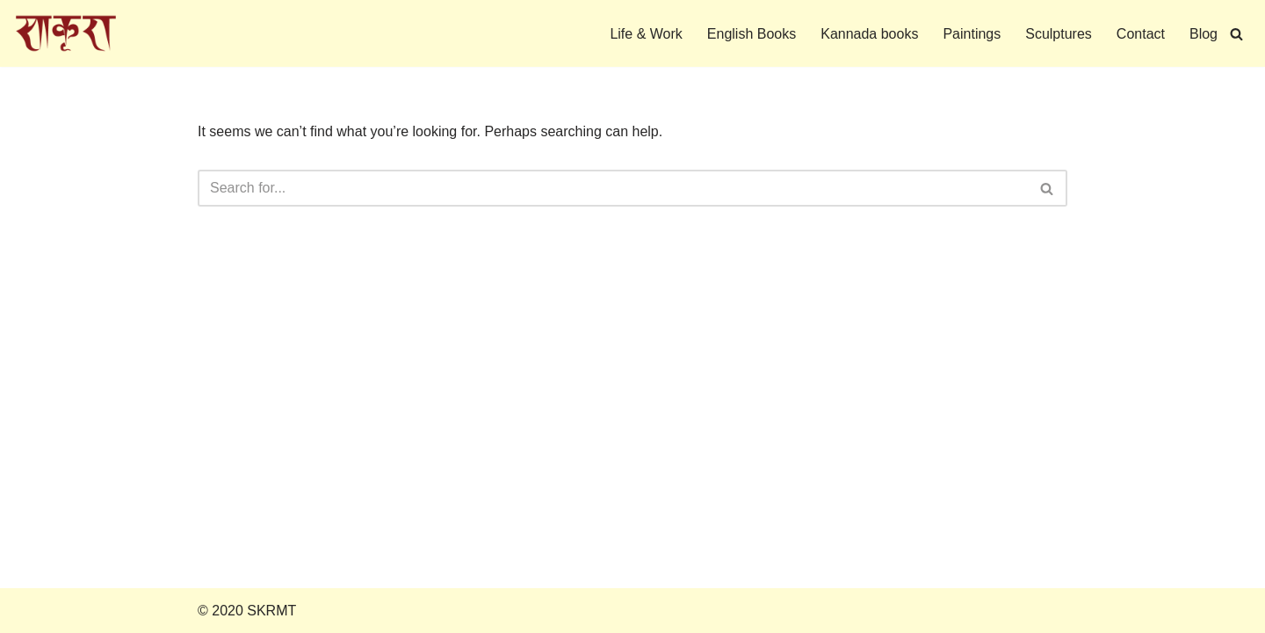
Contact (1141, 33)
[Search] (1236, 33)
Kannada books (869, 33)
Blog (1203, 33)
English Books (751, 33)
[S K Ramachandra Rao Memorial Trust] (66, 33)
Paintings (972, 33)
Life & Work (646, 33)
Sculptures (1058, 33)
